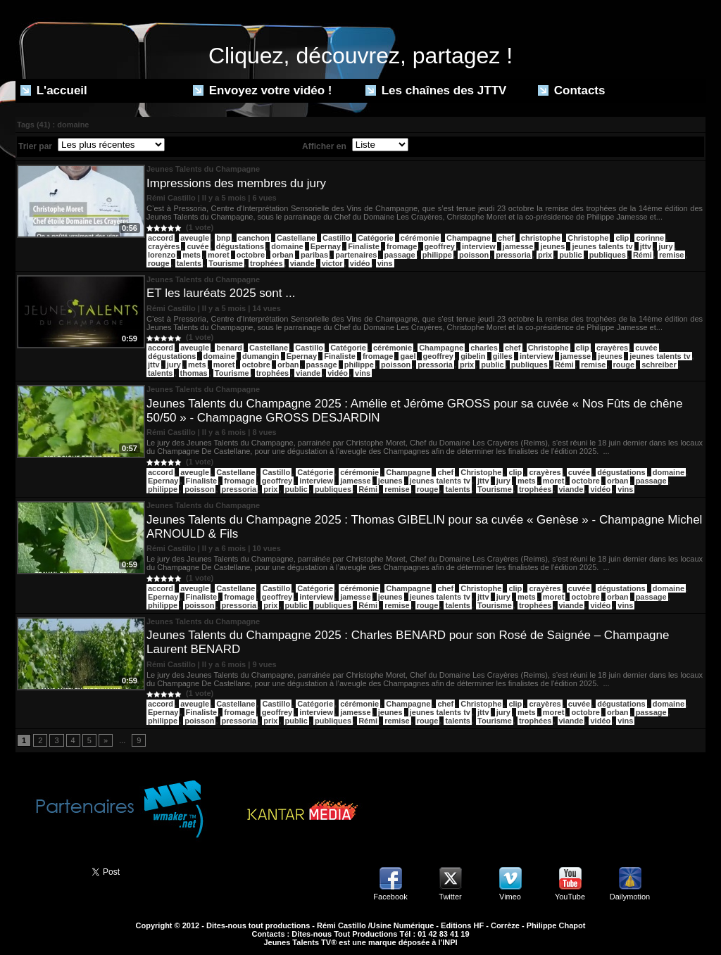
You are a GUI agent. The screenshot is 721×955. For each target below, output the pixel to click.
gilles (503, 356)
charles (484, 347)
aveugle (194, 238)
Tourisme (225, 263)
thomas (194, 373)
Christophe (588, 238)
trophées (266, 263)
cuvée (197, 246)
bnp (223, 238)
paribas (314, 255)
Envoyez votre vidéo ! (262, 90)
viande (302, 263)
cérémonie (420, 238)
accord (160, 347)
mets (191, 255)
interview (479, 246)
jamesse (518, 246)
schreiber (659, 364)
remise (671, 255)
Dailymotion (630, 896)
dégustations (240, 246)
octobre (251, 255)
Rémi (642, 255)
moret (219, 255)
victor (332, 263)
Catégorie (376, 238)
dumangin (261, 356)
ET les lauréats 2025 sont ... (220, 293)
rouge (159, 263)
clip (622, 238)
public (570, 255)
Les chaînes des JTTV (435, 90)
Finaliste (364, 246)
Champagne (468, 238)
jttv (646, 246)
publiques (607, 255)
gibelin (472, 356)
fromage (402, 246)
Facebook (390, 896)
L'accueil (53, 90)
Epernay (326, 246)
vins (385, 263)
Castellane (296, 238)
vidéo (360, 263)
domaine (287, 246)
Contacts (571, 90)
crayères (164, 246)
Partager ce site (47, 870)
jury (665, 246)
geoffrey (440, 246)
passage (399, 255)
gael (407, 356)
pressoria (513, 255)
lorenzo (161, 255)
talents (189, 263)
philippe (437, 255)
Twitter (450, 896)
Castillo (336, 238)
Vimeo (510, 896)
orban (283, 255)
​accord (160, 238)
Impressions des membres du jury (236, 183)
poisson (474, 255)
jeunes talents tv (602, 246)
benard (229, 347)
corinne (650, 238)
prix (545, 255)
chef (506, 238)
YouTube (570, 896)
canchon (254, 238)
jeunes (552, 246)
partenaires (356, 255)
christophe (540, 238)
